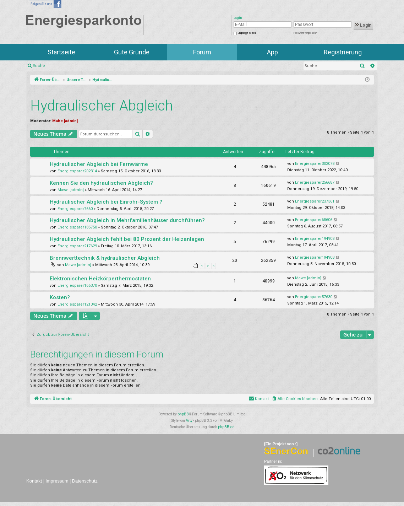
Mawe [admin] (71, 190)
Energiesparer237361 (314, 201)
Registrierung (343, 52)
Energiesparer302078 (314, 163)
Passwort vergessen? (305, 33)
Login (363, 25)
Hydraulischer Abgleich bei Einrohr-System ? (106, 202)
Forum (202, 52)
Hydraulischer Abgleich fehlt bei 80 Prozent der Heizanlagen (127, 239)
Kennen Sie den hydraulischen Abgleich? (101, 183)
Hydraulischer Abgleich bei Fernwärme (99, 164)
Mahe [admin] (65, 121)
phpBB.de (226, 427)
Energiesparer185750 (77, 227)
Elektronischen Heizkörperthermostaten (100, 278)
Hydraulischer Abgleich (101, 105)
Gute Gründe (131, 52)
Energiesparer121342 (77, 304)
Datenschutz (85, 481)
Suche (39, 65)
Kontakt (34, 481)
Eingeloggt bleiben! (247, 33)
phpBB (183, 414)
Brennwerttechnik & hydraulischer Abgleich (105, 258)
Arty (189, 420)
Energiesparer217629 (77, 246)
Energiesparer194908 (314, 238)
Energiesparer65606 (313, 219)
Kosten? (60, 297)
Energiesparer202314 (77, 171)
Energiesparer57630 (313, 297)
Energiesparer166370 (77, 285)
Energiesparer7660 (75, 208)
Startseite (61, 52)
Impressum (56, 481)
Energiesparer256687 (314, 182)
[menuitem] (294, 399)
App (272, 52)
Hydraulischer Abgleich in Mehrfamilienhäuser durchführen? (127, 220)
